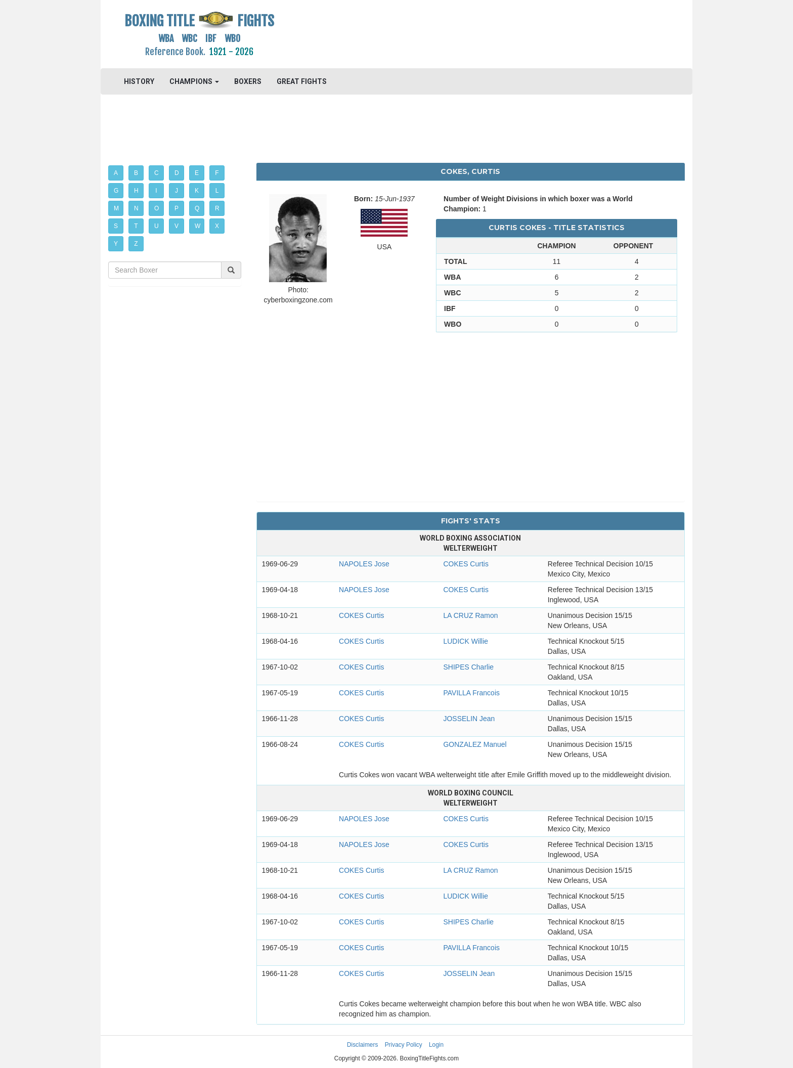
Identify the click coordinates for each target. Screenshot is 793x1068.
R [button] (217, 208)
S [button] (116, 226)
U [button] (156, 226)
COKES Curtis (465, 564)
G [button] (116, 190)
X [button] (217, 226)
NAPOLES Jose (364, 564)
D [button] (176, 172)
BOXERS (247, 81)
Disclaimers (362, 1044)
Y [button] (116, 243)
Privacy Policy (403, 1044)
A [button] (116, 172)
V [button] (176, 226)
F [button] (216, 172)
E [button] (197, 172)
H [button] (136, 190)
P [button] (176, 208)
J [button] (176, 190)
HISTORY (139, 81)
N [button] (136, 208)
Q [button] (197, 208)
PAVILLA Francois (471, 693)
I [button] (156, 190)
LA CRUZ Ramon (470, 615)
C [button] (156, 172)
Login (436, 1044)
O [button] (156, 208)
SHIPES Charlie (468, 667)
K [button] (197, 190)
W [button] (197, 226)
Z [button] (136, 243)
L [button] (217, 190)
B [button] (136, 172)
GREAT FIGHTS (302, 81)
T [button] (136, 226)
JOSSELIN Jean (469, 719)
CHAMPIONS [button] (194, 81)
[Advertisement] (470, 33)
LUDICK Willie (465, 641)
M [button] (116, 208)
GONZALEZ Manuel (474, 744)
